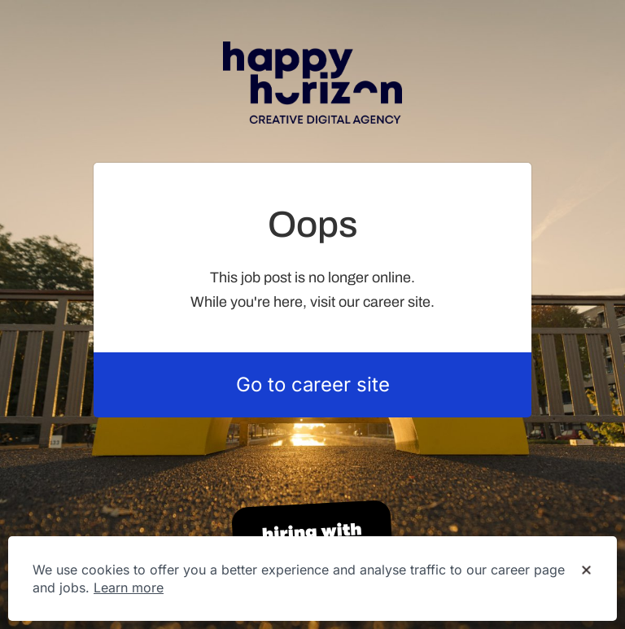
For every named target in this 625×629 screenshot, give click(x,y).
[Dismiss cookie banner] (586, 570)
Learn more (129, 587)
